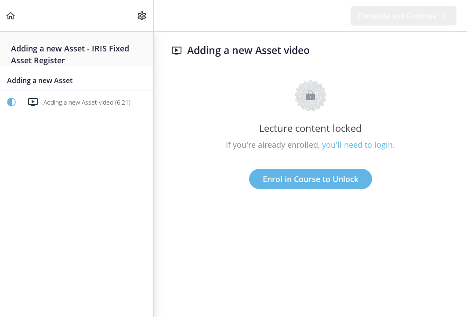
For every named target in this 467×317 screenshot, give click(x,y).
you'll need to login (357, 144)
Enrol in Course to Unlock (310, 179)
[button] (11, 15)
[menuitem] (142, 15)
